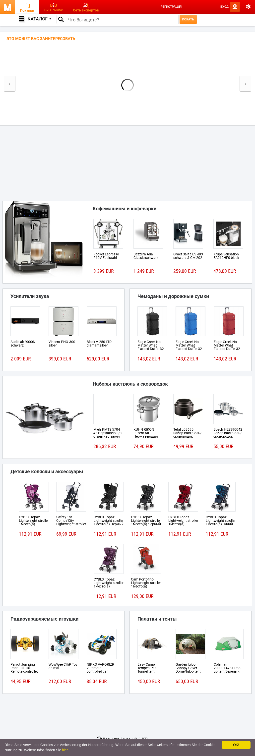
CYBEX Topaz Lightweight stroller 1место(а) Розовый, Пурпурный (34, 524)
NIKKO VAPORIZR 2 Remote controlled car (100, 667)
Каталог (39, 18)
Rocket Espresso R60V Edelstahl (106, 256)
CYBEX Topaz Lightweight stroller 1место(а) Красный (183, 522)
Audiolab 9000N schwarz (22, 343)
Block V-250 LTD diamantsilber (99, 343)
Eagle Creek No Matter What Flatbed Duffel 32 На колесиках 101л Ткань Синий (190, 349)
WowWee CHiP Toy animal (63, 666)
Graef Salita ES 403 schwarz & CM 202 (188, 256)
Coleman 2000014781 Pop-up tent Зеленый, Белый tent (228, 669)
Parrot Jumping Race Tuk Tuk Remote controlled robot (24, 669)
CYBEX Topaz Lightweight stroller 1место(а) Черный (109, 520)
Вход (224, 6)
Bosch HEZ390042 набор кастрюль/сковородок (227, 432)
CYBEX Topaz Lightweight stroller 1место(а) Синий (221, 520)
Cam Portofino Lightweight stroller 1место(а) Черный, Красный (146, 584)
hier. (65, 750)
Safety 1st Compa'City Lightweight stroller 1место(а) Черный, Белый (71, 524)
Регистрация (171, 6)
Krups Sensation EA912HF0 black (226, 256)
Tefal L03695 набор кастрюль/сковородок (187, 432)
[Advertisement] (127, 162)
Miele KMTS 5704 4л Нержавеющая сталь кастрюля (108, 432)
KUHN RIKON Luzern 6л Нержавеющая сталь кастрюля (146, 434)
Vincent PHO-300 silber (62, 343)
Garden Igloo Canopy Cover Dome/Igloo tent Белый (188, 669)
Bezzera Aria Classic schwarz (145, 256)
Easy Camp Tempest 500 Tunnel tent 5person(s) (147, 669)
